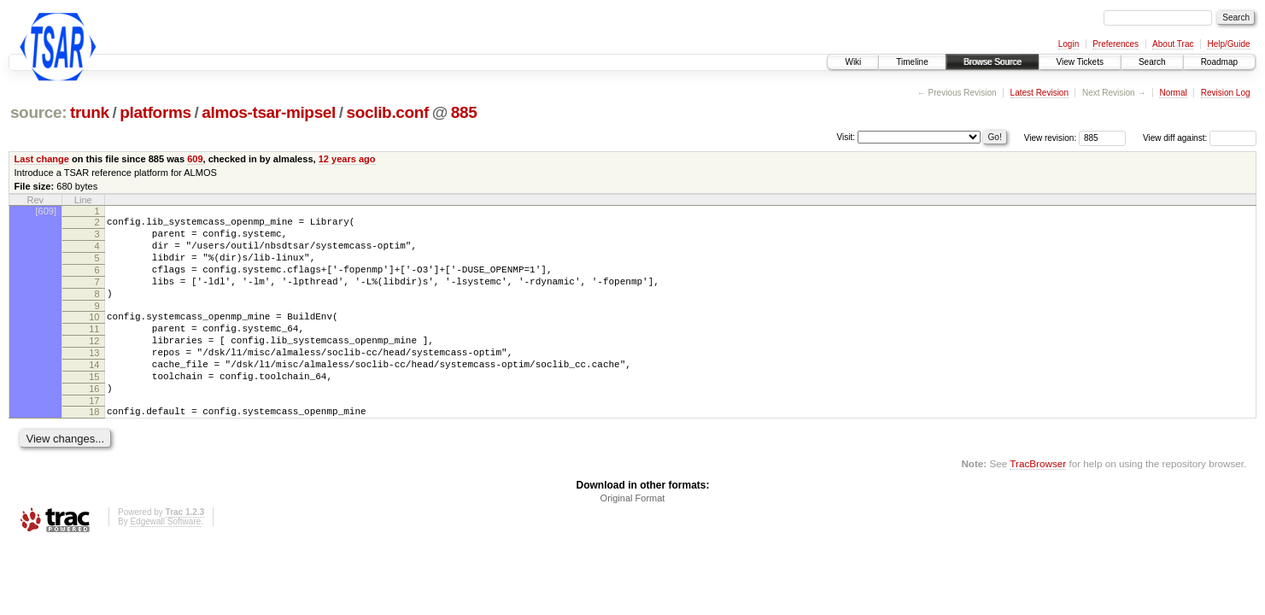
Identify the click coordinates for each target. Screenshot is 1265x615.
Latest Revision (1039, 92)
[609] (46, 211)
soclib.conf (388, 112)
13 (94, 378)
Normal (1172, 92)
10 (94, 335)
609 (194, 159)
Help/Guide (1228, 44)
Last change (42, 159)
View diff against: (1199, 138)
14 (94, 393)
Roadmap (1219, 62)
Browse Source (992, 62)
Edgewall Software (165, 560)
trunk (89, 112)
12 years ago (347, 159)
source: (38, 112)
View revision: (1050, 138)
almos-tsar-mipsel (269, 112)
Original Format (632, 536)
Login (1068, 44)
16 (94, 422)
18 (94, 447)
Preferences (1115, 44)
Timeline (912, 62)
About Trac (1172, 44)
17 (94, 436)
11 (94, 349)
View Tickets (1080, 62)
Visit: (846, 137)
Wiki (853, 62)
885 (464, 112)
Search (1152, 62)
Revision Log (1225, 92)
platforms (155, 112)
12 (94, 364)
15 (94, 407)
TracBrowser (1038, 501)
